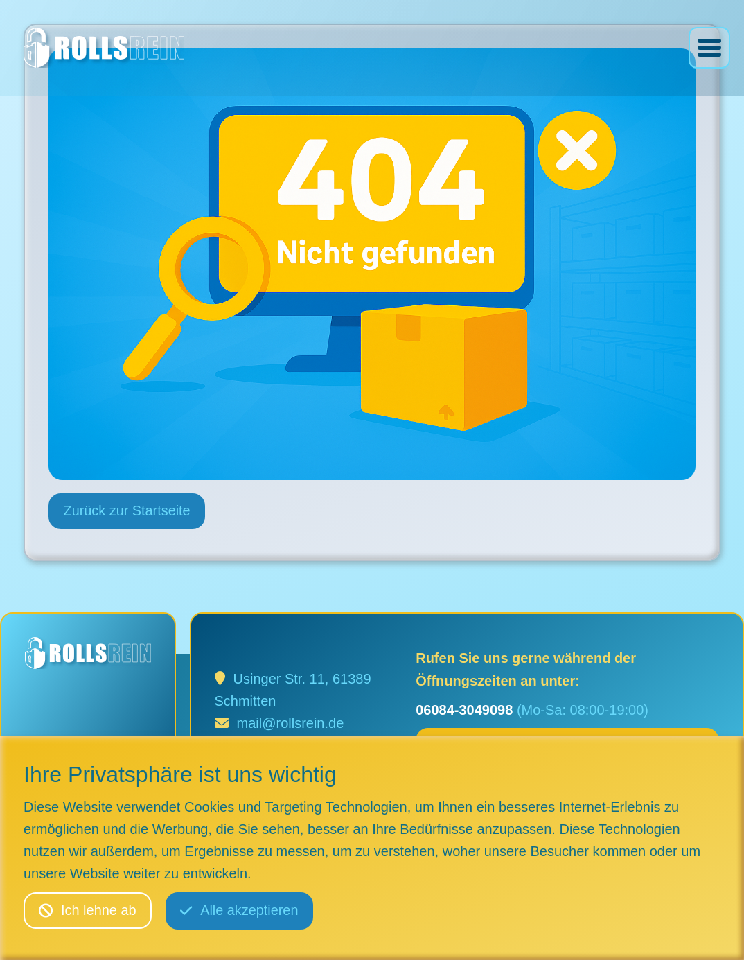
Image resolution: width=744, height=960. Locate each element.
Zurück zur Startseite (128, 511)
